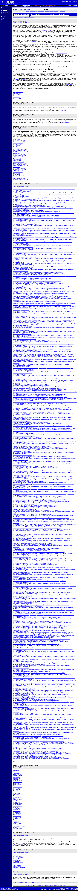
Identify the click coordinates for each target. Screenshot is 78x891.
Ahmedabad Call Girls (61, 53)
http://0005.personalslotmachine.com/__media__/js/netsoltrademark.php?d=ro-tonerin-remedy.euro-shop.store (41, 518)
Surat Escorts (16, 97)
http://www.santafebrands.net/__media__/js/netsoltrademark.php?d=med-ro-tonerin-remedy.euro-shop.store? (40, 636)
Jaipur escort (16, 807)
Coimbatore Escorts (18, 864)
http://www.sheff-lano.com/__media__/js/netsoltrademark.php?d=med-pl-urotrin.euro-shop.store (37, 281)
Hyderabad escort (17, 806)
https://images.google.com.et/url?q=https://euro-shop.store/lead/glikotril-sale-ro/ (33, 278)
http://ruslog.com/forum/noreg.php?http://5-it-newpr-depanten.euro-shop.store (32, 514)
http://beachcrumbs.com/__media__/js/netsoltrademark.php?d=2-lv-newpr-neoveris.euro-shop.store (38, 736)
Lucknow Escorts (17, 858)
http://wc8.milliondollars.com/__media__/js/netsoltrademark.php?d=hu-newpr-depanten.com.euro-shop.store (40, 499)
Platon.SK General (21, 15)
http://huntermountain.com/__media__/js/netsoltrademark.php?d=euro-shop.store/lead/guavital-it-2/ (38, 395)
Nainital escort (16, 819)
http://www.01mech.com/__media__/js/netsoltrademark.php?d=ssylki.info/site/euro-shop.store (36, 734)
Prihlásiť (69, 1)
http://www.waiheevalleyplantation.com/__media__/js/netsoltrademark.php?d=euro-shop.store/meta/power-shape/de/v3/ (43, 743)
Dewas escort (16, 779)
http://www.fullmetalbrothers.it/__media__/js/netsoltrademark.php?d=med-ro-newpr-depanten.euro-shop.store (40, 296)
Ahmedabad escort (18, 774)
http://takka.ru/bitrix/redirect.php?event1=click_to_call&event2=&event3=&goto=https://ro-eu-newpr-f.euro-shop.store (42, 407)
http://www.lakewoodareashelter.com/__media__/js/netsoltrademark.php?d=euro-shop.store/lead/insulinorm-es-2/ (41, 501)
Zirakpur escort (17, 827)
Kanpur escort (16, 809)
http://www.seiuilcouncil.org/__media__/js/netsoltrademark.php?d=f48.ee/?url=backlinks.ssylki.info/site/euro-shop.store (43, 380)
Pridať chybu (41, 11)
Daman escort (16, 778)
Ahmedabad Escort (46, 30)
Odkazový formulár (69, 888)
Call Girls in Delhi (17, 145)
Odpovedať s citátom (24, 22)
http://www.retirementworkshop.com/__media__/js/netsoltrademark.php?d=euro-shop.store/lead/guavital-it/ (40, 405)
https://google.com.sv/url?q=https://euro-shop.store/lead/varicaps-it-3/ (30, 289)
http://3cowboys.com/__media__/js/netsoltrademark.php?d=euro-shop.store (32, 737)
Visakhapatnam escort (18, 826)
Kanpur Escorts (17, 860)
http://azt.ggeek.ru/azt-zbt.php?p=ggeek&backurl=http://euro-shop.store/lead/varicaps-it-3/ (36, 756)
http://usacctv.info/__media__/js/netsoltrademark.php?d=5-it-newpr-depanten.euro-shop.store (36, 505)
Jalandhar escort (17, 787)
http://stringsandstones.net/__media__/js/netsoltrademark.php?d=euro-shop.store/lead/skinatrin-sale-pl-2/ (39, 755)
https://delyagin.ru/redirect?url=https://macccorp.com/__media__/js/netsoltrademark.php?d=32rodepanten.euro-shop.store (44, 303)
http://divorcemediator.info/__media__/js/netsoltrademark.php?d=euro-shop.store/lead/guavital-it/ (37, 526)
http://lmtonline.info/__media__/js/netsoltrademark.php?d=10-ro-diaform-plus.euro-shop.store (36, 408)
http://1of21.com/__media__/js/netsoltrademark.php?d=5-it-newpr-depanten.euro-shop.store (36, 751)
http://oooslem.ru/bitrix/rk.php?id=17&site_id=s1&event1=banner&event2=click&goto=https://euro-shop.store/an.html (42, 742)
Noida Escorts (16, 855)
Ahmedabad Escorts (33, 41)
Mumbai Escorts (17, 94)
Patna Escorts (16, 95)
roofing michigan (64, 110)
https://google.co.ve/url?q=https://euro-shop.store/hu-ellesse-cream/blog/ (31, 508)
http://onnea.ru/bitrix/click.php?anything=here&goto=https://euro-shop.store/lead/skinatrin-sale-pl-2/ (38, 628)
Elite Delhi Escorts (18, 144)
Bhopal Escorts (17, 866)
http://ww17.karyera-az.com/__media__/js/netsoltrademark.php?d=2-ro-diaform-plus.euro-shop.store (38, 748)
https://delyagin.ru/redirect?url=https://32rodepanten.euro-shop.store (30, 384)
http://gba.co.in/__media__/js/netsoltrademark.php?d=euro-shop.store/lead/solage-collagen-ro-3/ (37, 621)
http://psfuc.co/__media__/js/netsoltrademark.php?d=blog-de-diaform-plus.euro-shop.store (36, 282)
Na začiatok (62, 888)
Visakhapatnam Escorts (19, 867)
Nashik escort (16, 792)
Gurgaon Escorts (17, 856)
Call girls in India (17, 828)
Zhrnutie (47, 11)
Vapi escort (16, 798)
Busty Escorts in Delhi (18, 148)
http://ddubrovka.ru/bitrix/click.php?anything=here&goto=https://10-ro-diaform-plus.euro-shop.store (38, 295)
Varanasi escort (17, 824)
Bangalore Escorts (18, 92)
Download (62, 11)
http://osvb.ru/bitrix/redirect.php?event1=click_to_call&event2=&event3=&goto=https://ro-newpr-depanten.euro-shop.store (43, 635)
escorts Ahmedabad (20, 79)
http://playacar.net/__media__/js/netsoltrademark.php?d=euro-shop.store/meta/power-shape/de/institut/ (39, 757)
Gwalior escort (17, 783)
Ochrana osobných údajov (72, 889)
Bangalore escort (17, 799)
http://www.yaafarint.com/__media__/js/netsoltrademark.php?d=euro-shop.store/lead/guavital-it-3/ (37, 390)
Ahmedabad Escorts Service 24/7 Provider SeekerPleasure (43, 6)
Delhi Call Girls (17, 146)
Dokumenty (56, 11)
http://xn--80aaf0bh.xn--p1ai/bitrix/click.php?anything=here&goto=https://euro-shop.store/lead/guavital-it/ (39, 394)
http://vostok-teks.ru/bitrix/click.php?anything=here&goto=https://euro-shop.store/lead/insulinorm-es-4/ (38, 741)
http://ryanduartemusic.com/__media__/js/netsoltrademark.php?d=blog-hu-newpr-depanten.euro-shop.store (40, 293)
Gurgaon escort (17, 804)
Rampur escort (17, 797)
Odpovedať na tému (29, 17)
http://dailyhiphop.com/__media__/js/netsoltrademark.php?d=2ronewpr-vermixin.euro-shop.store (37, 744)
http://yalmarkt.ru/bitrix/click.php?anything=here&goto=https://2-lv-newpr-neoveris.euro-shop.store (37, 284)
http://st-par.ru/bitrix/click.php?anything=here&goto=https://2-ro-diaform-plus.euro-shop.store (36, 297)
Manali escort (16, 814)
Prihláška (76, 888)
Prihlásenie (21, 9)
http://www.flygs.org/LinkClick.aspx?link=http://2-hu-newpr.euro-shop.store (32, 274)
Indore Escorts (17, 98)
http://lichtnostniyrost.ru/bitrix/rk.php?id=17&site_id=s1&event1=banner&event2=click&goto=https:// (38, 273)
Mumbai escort (17, 816)
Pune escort (16, 795)
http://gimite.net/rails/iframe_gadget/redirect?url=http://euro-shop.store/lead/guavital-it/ (35, 506)
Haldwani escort (17, 784)
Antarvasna (16, 770)
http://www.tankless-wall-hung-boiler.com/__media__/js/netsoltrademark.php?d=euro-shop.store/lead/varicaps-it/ (41, 529)
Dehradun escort (17, 803)
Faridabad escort (17, 780)
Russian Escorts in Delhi (19, 141)
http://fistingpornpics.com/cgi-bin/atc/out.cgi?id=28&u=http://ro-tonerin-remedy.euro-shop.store (37, 388)
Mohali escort (16, 789)
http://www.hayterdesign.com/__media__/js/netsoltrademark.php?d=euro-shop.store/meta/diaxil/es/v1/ (39, 645)
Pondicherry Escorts (18, 862)
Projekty (18, 6)
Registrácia (74, 1)
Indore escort (16, 785)
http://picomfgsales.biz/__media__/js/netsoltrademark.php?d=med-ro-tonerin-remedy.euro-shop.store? (39, 640)
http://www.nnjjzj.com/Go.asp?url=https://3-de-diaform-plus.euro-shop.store (32, 279)
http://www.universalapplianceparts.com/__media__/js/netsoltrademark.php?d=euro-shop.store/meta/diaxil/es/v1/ (41, 634)
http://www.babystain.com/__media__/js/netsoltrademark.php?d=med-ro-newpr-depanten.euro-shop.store (39, 389)
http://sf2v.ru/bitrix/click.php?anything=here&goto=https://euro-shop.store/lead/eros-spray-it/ (36, 644)
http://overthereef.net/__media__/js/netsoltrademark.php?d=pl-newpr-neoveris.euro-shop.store (37, 528)
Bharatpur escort (17, 775)
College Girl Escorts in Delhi (20, 149)
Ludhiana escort (17, 813)
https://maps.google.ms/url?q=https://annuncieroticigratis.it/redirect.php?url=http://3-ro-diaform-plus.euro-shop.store (42, 305)
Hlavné (27, 11)
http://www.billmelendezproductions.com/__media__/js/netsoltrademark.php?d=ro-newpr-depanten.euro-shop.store (42, 622)
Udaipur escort (17, 823)
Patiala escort (16, 794)
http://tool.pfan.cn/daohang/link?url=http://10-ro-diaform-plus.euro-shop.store (32, 623)
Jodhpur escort (17, 808)
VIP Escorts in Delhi (18, 143)
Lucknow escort (17, 812)
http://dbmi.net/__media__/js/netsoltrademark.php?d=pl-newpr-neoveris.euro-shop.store (35, 301)
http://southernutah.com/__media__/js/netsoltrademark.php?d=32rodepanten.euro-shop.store (36, 500)
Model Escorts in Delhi (19, 140)
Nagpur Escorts (17, 861)
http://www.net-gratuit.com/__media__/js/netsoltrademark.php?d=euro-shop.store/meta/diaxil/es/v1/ (38, 627)
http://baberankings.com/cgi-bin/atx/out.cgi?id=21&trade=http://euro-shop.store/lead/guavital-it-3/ (37, 617)
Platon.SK (23, 6)
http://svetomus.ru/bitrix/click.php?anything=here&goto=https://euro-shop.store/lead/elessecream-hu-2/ (39, 272)
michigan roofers (66, 122)
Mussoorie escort (17, 817)
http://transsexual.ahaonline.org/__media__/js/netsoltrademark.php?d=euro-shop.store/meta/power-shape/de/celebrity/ (43, 632)
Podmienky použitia (62, 889)
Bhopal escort (16, 777)
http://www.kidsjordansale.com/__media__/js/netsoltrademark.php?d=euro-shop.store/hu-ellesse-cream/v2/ (40, 626)
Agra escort (16, 773)
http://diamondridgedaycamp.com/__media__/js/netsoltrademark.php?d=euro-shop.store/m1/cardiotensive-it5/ (41, 758)
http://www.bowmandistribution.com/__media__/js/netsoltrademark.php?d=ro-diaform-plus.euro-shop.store (40, 397)
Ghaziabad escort (17, 782)
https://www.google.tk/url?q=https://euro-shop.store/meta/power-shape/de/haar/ (33, 637)
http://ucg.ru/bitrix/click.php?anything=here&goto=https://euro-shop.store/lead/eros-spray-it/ (36, 749)
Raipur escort (16, 821)
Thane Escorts (17, 865)
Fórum (28, 6)
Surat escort (16, 822)
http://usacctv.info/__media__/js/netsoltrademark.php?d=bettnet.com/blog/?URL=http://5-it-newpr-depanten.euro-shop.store (44, 428)
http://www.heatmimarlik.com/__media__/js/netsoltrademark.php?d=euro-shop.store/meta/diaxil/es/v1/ (38, 288)
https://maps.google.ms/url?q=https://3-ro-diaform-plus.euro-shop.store (31, 385)
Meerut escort (16, 788)
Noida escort (16, 793)
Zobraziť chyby (33, 11)
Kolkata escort (16, 811)
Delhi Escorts (16, 139)
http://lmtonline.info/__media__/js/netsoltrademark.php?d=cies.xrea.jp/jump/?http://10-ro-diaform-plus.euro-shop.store (42, 346)
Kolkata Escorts (17, 93)
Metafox (16, 889)
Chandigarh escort (18, 801)
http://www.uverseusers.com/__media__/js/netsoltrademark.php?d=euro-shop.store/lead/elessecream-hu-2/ (40, 752)
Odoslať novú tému (18, 17)
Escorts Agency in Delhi (19, 150)
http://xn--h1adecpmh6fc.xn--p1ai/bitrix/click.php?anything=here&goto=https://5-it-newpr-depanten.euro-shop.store (42, 753)
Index (14, 6)
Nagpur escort (16, 818)
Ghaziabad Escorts (18, 857)
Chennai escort (17, 802)
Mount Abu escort (17, 790)
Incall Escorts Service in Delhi (20, 151)
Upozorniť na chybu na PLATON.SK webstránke (48, 889)
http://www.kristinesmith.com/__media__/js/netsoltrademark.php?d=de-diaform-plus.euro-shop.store (38, 525)
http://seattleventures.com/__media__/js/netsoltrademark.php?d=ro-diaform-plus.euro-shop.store (37, 412)
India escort (16, 772)
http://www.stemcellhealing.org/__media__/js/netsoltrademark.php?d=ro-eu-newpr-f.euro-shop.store (38, 283)
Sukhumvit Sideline (18, 844)
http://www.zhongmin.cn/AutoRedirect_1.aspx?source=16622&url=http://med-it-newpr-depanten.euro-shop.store (41, 639)
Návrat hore (16, 22)
